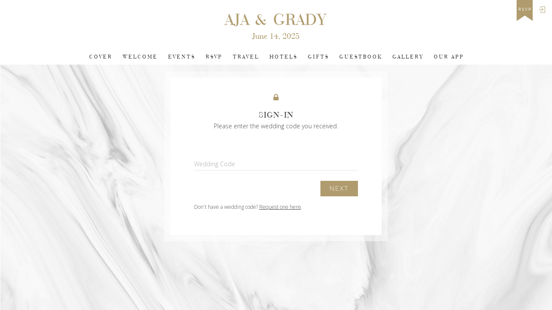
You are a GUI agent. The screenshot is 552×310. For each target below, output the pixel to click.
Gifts (318, 57)
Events (181, 57)
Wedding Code (214, 164)
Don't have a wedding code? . (248, 207)
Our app (449, 57)
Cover (101, 57)
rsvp (525, 9)
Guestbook (360, 57)
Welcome (140, 57)
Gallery (407, 57)
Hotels (284, 57)
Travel (246, 57)
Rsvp (214, 57)
